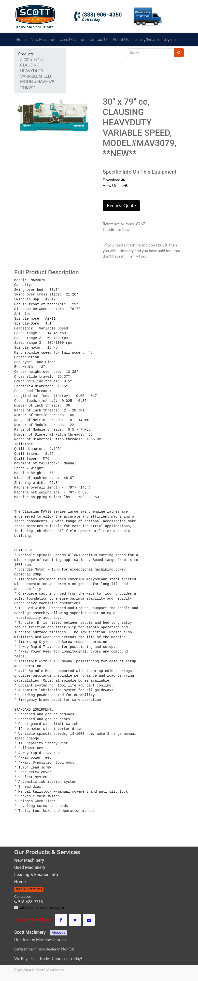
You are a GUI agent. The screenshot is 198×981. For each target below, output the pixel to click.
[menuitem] (21, 39)
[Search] (179, 52)
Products (26, 54)
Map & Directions (29, 889)
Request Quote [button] (121, 205)
